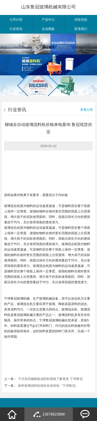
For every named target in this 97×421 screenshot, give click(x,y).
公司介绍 (16, 19)
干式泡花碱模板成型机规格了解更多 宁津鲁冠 (50, 379)
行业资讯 (16, 29)
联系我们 (80, 29)
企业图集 (48, 29)
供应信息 (80, 19)
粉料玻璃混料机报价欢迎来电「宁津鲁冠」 (48, 385)
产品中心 (48, 19)
